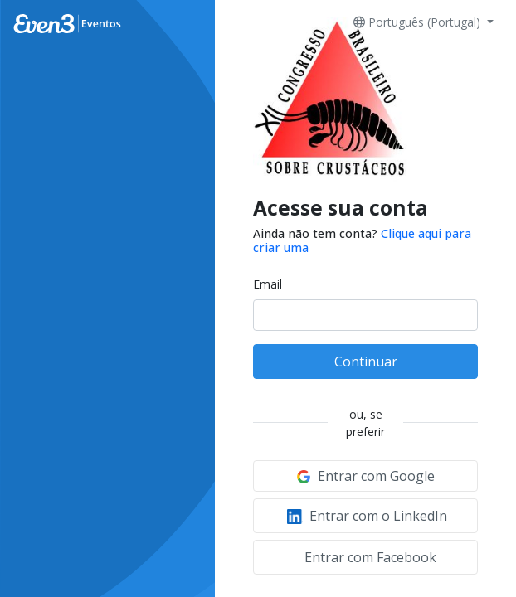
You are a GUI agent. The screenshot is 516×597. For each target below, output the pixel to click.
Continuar (365, 361)
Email (267, 284)
